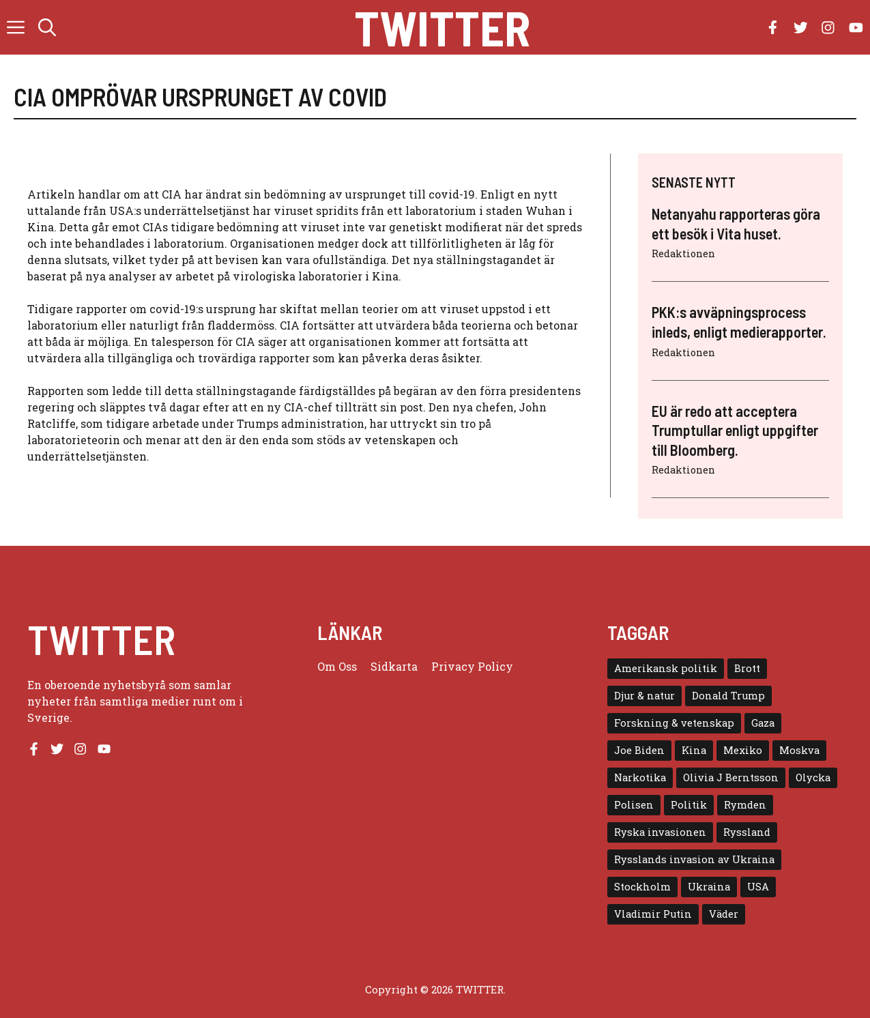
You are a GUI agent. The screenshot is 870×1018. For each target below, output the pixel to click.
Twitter (442, 27)
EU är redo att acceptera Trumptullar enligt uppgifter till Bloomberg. (735, 430)
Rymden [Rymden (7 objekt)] (745, 804)
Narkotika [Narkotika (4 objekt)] (640, 777)
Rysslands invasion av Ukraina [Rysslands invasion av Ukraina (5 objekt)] (694, 859)
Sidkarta (394, 666)
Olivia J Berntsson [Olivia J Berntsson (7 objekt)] (731, 777)
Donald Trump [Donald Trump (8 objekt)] (728, 695)
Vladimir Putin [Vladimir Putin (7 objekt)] (653, 913)
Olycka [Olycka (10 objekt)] (813, 777)
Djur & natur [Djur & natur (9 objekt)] (644, 695)
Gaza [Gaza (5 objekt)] (762, 722)
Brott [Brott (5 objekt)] (747, 668)
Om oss (337, 666)
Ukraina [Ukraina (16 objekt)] (709, 886)
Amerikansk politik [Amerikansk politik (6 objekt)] (665, 668)
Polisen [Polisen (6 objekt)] (634, 804)
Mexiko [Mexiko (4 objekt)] (742, 750)
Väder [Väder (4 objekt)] (723, 913)
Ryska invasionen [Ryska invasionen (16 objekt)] (660, 832)
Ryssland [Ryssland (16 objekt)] (746, 832)
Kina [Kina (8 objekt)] (694, 750)
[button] (47, 27)
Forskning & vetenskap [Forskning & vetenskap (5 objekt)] (674, 722)
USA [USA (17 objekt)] (758, 886)
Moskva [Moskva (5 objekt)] (799, 750)
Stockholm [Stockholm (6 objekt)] (642, 886)
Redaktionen (683, 253)
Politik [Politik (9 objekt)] (689, 804)
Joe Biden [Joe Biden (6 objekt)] (639, 750)
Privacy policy (472, 666)
